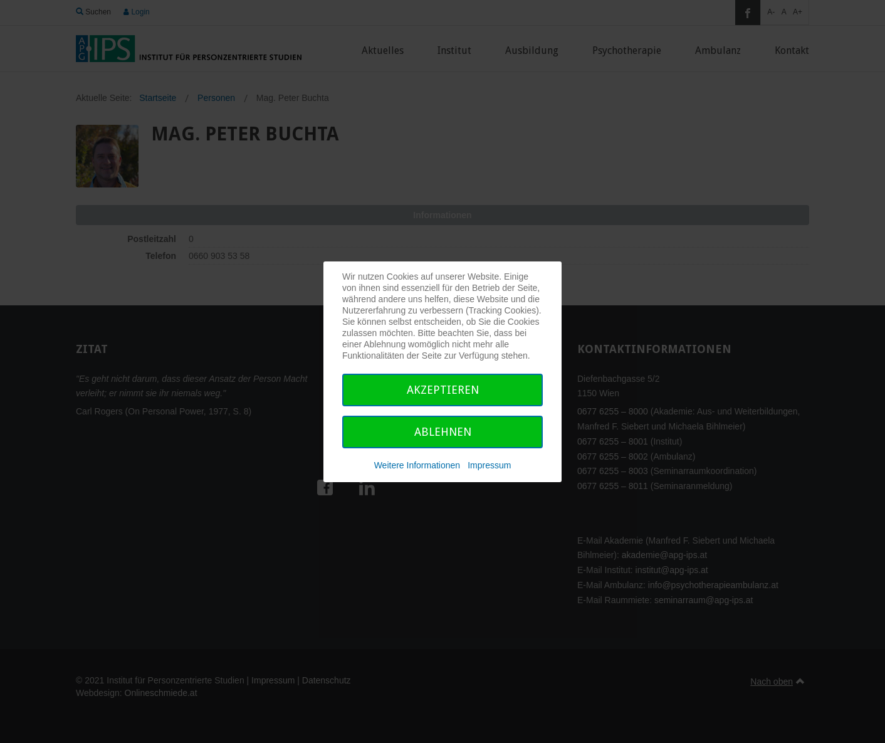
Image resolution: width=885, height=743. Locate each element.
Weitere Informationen (417, 465)
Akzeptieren (443, 389)
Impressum (489, 465)
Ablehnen (442, 431)
